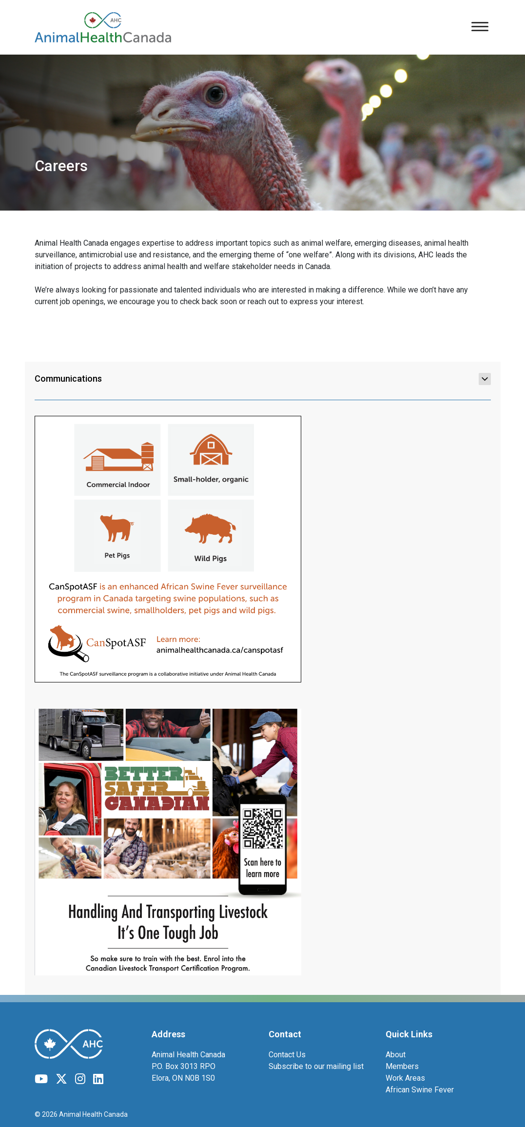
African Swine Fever (420, 1089)
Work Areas (405, 1078)
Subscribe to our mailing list (316, 1066)
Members (402, 1066)
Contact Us (287, 1054)
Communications (263, 378)
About (396, 1054)
